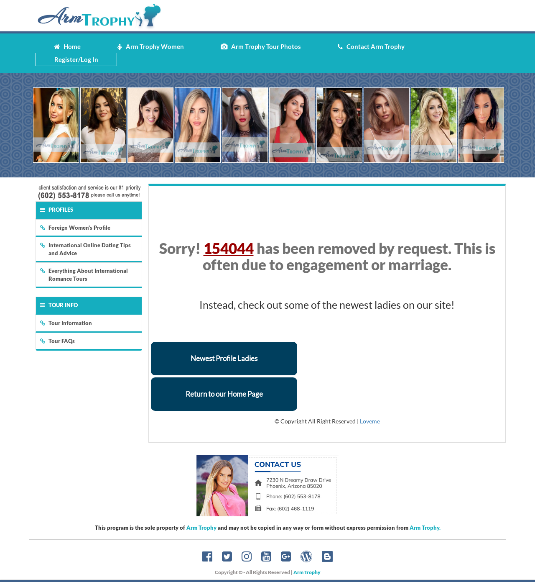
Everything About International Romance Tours (84, 274)
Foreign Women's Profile (75, 227)
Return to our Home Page (224, 394)
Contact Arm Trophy (371, 46)
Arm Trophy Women (150, 46)
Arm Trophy (201, 527)
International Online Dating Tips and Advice (85, 249)
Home (67, 46)
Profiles (56, 209)
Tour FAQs (57, 341)
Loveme (370, 421)
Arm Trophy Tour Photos (261, 46)
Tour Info (59, 305)
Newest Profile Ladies (224, 358)
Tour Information (66, 323)
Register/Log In (76, 59)
